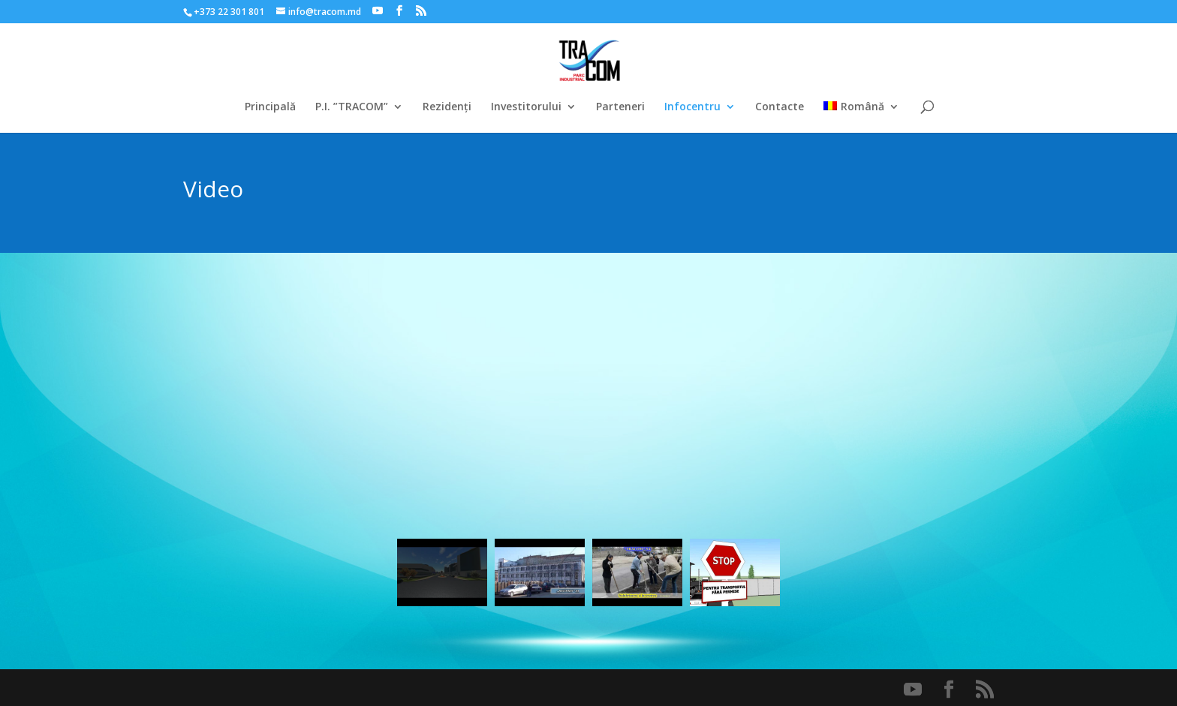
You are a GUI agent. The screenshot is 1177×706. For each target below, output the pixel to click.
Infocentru (692, 107)
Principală (270, 107)
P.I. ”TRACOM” (351, 107)
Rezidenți (447, 107)
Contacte (779, 107)
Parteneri (620, 107)
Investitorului (526, 107)
